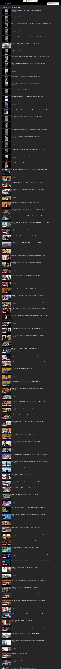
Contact (15, 667)
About (12, 667)
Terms (19, 667)
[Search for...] (51, 3)
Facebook (28, 667)
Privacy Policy (23, 667)
